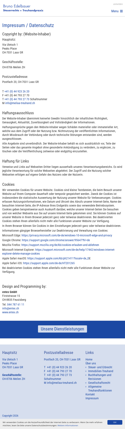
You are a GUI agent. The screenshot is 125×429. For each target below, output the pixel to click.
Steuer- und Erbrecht (100, 367)
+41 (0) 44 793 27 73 (16, 99)
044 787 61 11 (15, 304)
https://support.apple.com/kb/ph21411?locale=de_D (58, 258)
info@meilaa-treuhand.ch (20, 103)
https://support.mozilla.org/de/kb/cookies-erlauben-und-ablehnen (60, 245)
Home (89, 359)
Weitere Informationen (68, 425)
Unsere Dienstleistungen (62, 328)
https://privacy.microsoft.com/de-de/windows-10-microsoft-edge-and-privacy (67, 235)
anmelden (118, 4)
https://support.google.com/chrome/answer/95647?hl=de (56, 240)
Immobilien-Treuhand (100, 371)
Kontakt (90, 394)
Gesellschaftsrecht (99, 383)
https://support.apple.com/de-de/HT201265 (49, 263)
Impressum (92, 398)
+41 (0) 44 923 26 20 (16, 91)
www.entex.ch (10, 312)
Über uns (91, 363)
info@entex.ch (10, 308)
